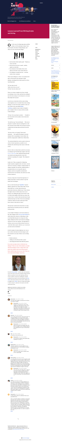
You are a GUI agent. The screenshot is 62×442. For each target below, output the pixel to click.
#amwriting (37, 50)
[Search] (41, 3)
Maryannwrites (16, 303)
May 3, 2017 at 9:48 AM (16, 333)
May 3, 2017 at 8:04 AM (18, 315)
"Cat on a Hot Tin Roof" (23, 214)
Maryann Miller (14, 271)
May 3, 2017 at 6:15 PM (20, 357)
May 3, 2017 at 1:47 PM (20, 344)
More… (34, 21)
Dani (11, 333)
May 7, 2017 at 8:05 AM (20, 394)
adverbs (36, 52)
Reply (12, 331)
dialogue (36, 54)
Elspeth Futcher (13, 344)
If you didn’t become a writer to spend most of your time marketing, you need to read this (55, 72)
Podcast (52, 60)
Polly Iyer (12, 380)
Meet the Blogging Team (12, 21)
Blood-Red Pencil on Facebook (18, 429)
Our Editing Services (55, 57)
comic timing (37, 53)
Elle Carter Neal (13, 357)
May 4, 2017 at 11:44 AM (18, 380)
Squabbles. (22, 184)
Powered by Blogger (25, 437)
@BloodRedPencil (37, 49)
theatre (36, 58)
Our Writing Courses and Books (25, 21)
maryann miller (37, 56)
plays (36, 57)
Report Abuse (53, 184)
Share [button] (9, 293)
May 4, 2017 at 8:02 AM (22, 368)
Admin (52, 187)
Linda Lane (12, 315)
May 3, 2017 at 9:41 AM (22, 303)
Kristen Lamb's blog (12, 153)
